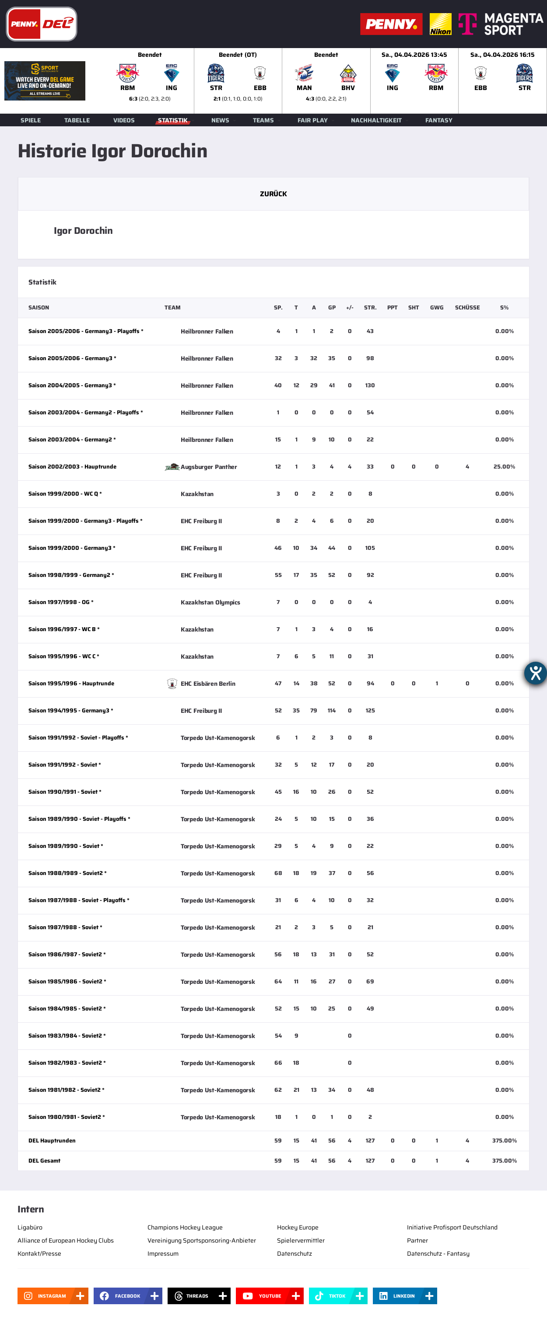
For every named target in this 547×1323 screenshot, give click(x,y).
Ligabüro (30, 1227)
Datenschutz (294, 1253)
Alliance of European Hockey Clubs (66, 1240)
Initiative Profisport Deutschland (452, 1227)
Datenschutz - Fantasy (438, 1253)
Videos (124, 120)
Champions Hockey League (185, 1227)
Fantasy (438, 120)
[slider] (326, 81)
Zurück (273, 193)
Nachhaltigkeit (376, 120)
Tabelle (77, 120)
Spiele (31, 120)
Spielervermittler (301, 1240)
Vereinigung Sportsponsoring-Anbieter (201, 1240)
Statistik (173, 120)
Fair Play (313, 120)
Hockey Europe (298, 1227)
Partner (417, 1240)
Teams (263, 120)
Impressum (163, 1253)
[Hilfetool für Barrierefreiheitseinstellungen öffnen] (535, 673)
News (220, 120)
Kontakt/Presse (39, 1253)
